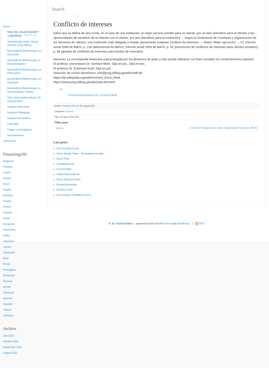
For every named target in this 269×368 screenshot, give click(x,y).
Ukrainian (8, 315)
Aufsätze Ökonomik (18, 106)
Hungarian (9, 224)
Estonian (8, 195)
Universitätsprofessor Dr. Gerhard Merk (92, 95)
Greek (6, 218)
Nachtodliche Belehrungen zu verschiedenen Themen (23, 90)
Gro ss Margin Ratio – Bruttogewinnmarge (79, 153)
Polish (6, 264)
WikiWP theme (162, 223)
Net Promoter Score (67, 148)
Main (6, 258)
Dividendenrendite (66, 184)
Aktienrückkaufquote (68, 174)
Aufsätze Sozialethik (18, 118)
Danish (7, 178)
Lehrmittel (12, 124)
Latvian (7, 246)
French (7, 206)
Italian (6, 235)
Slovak (7, 286)
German (7, 212)
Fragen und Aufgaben (19, 129)
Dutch (6, 184)
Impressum (9, 140)
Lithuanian (9, 252)
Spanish (7, 298)
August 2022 (10, 352)
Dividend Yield (64, 189)
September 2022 (12, 347)
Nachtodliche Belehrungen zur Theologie (24, 80)
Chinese (7, 166)
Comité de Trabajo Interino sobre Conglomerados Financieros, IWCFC (224, 128)
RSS (201, 223)
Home (6, 26)
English (7, 189)
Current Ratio (64, 169)
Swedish (8, 304)
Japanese (8, 241)
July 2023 (8, 335)
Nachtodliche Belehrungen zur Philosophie (24, 71)
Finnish (7, 201)
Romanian (9, 275)
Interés (59, 128)
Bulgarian (8, 161)
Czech (6, 172)
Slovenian (8, 292)
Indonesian (9, 229)
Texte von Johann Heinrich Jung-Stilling (22, 34)
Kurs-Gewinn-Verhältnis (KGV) (73, 195)
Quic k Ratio (63, 158)
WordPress (183, 223)
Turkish (7, 309)
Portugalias (9, 269)
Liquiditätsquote (65, 164)
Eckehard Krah (69, 106)
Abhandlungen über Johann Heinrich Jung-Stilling (23, 43)
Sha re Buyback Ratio (68, 179)
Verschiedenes (15, 135)
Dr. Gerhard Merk (122, 223)
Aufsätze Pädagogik (18, 112)
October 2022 (11, 341)
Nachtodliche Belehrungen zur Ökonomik (24, 52)
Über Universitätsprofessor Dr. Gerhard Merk (24, 99)
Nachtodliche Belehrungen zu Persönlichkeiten (23, 62)
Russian (7, 281)
